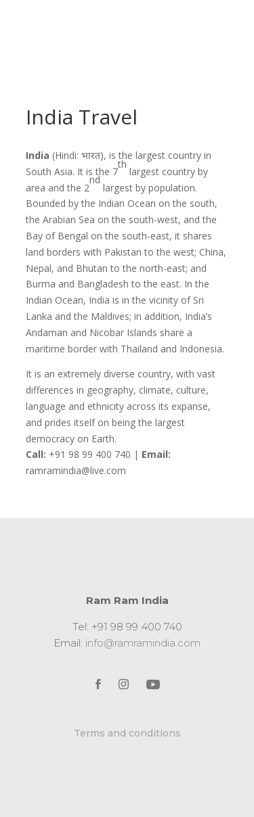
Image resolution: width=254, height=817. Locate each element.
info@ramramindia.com (142, 642)
